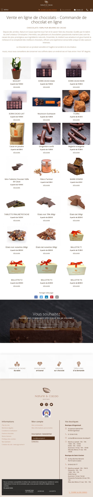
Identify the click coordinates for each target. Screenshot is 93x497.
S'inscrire (35, 441)
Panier (78, 10)
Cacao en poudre (17, 146)
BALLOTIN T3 (46, 280)
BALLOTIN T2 (16, 280)
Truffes (76, 113)
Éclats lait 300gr (76, 214)
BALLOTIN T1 (76, 247)
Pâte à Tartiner (46, 179)
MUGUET (17, 81)
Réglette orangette (76, 146)
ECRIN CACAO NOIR (76, 81)
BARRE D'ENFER (76, 179)
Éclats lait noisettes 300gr (46, 247)
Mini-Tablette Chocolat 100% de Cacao (17, 180)
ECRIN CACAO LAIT (16, 113)
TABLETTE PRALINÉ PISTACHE (16, 214)
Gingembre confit (46, 146)
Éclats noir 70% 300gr (46, 214)
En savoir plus (8, 488)
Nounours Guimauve (46, 113)
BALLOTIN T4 (76, 280)
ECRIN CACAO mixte (46, 81)
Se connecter (65, 10)
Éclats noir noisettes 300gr (17, 247)
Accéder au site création (48, 10)
